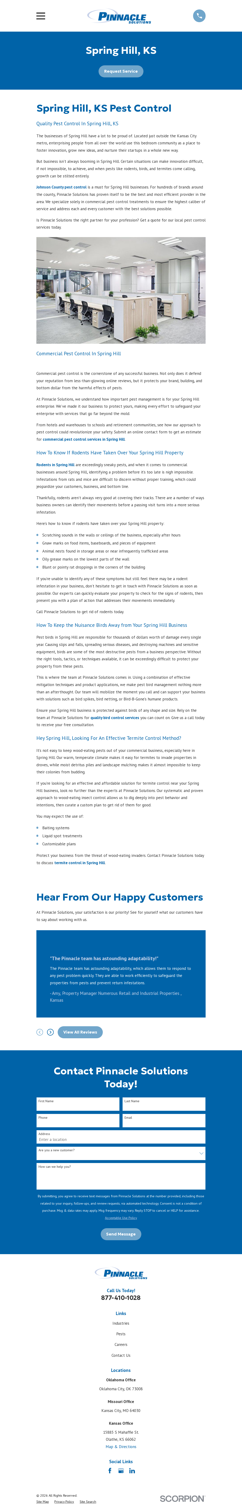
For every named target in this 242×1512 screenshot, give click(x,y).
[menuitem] (42, 1502)
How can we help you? (55, 1167)
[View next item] (50, 1032)
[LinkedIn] (132, 1471)
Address (44, 1134)
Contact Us (121, 1355)
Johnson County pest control (61, 187)
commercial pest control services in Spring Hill (84, 439)
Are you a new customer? (57, 1150)
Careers (121, 1344)
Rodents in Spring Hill (55, 464)
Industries (120, 1323)
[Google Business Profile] (121, 1471)
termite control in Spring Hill (79, 862)
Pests (120, 1333)
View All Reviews (80, 1032)
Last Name (132, 1101)
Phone (43, 1118)
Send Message (121, 1234)
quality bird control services (115, 717)
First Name (46, 1101)
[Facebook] (110, 1471)
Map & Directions (121, 1446)
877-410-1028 (121, 1298)
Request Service (121, 71)
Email (128, 1118)
